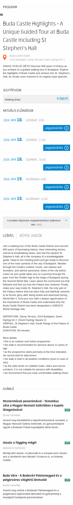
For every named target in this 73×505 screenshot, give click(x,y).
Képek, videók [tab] (31, 236)
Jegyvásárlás (54, 128)
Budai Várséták (11, 415)
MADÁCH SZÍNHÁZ (14, 448)
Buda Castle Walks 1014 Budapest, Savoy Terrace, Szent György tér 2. (37, 57)
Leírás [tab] (8, 236)
